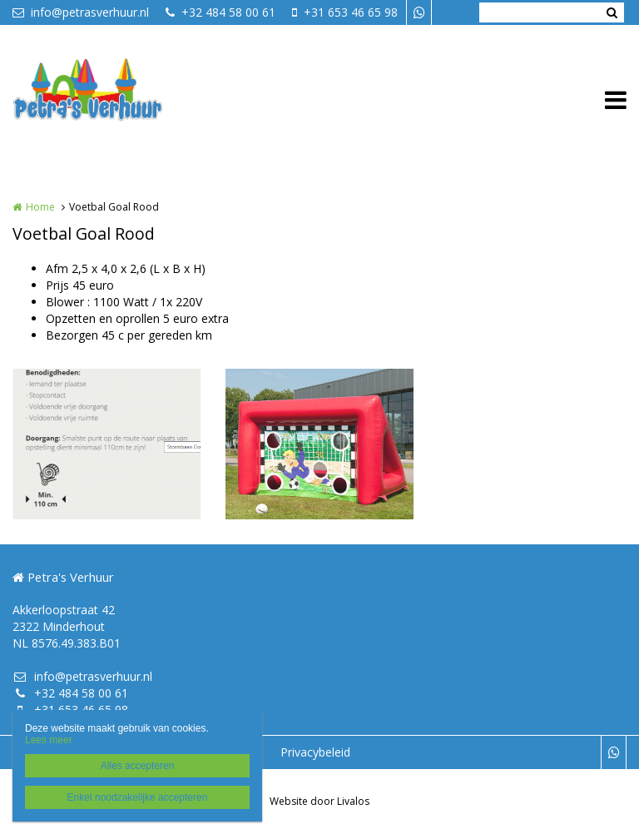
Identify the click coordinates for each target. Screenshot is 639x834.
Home (40, 207)
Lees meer (48, 740)
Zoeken (611, 12)
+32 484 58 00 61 (220, 12)
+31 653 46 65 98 (345, 12)
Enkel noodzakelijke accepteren (137, 797)
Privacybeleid (315, 752)
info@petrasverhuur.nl (80, 12)
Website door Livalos (319, 801)
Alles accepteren (138, 766)
